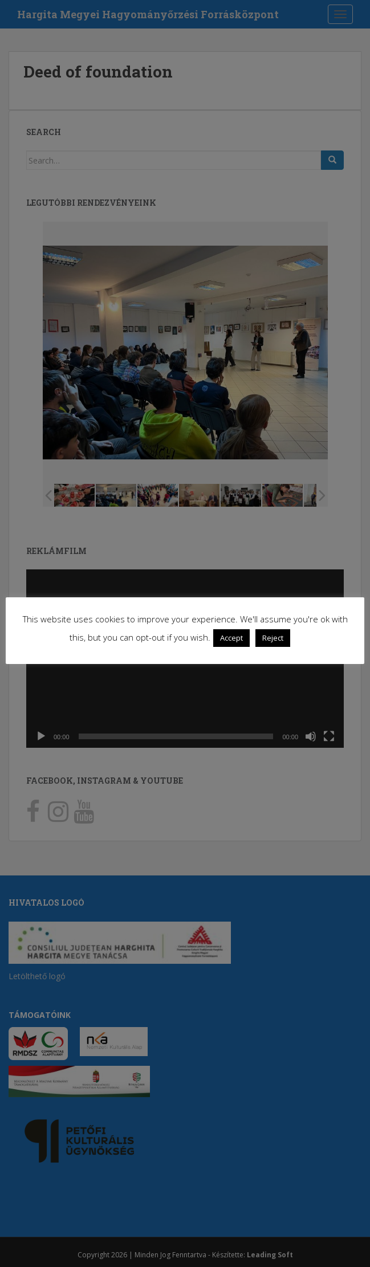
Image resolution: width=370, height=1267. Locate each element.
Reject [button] (272, 638)
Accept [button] (231, 638)
